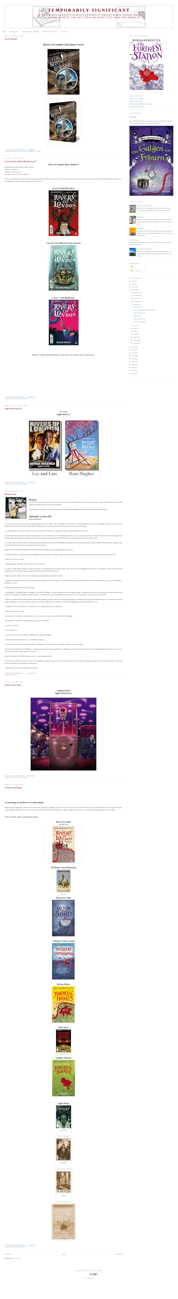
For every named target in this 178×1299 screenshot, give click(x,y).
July (135, 325)
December (137, 292)
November (137, 295)
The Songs (64, 31)
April (135, 334)
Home (4, 31)
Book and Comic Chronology (30, 31)
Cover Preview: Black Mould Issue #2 (20, 161)
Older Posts (119, 1254)
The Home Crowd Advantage (144, 205)
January (136, 343)
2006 (133, 373)
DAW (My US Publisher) (136, 99)
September (137, 301)
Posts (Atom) (17, 1258)
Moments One (10, 494)
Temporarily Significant (89, 10)
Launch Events (139, 228)
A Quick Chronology (13, 787)
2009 (133, 364)
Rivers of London (28, 151)
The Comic (24, 398)
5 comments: (31, 1245)
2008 (133, 367)
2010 (133, 362)
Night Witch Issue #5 (13, 409)
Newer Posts (8, 1254)
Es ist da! (132, 117)
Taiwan (38, 151)
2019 (133, 281)
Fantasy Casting (132, 240)
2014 (133, 350)
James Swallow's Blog (136, 101)
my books (14, 1247)
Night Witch (15, 484)
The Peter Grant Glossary (49, 31)
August (136, 304)
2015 (133, 347)
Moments (14, 675)
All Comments (136, 270)
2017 (133, 287)
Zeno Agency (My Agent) (137, 106)
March (136, 337)
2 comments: (31, 149)
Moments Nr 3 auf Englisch (143, 249)
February (136, 340)
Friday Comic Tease (13, 685)
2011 (133, 359)
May (135, 331)
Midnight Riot (16, 151)
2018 (133, 284)
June (135, 328)
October (136, 298)
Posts (133, 267)
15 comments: (32, 673)
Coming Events (13, 31)
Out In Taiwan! (11, 39)
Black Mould (15, 398)
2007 (133, 370)
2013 (133, 353)
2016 (133, 290)
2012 (133, 356)
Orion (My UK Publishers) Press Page (140, 104)
